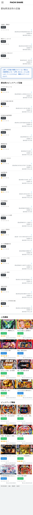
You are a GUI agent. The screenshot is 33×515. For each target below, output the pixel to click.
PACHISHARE (4, 486)
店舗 (9, 486)
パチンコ (3, 496)
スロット (19, 496)
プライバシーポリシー (23, 507)
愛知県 (13, 486)
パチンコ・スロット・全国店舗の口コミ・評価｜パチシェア (16, 2)
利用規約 (3, 507)
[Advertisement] (16, 16)
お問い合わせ (20, 503)
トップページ (4, 503)
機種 (2, 492)
